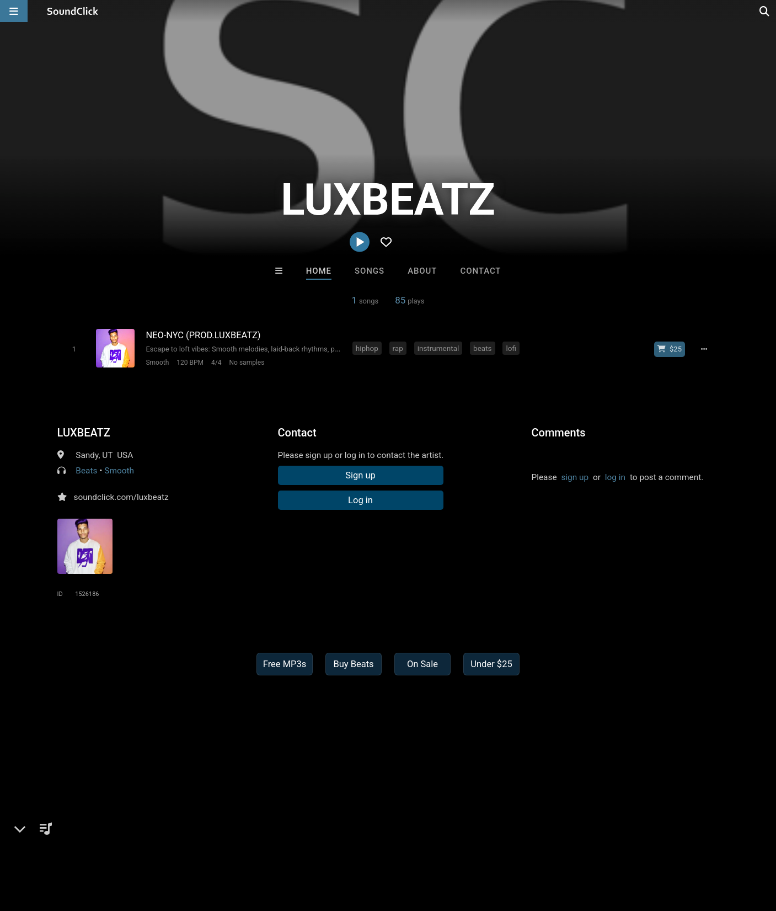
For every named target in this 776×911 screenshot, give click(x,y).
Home (318, 271)
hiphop (367, 348)
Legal (297, 845)
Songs (369, 271)
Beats (86, 470)
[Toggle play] (74, 349)
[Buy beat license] (670, 349)
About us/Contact (98, 845)
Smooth (157, 362)
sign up (574, 477)
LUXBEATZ (83, 432)
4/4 (216, 362)
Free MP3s (285, 663)
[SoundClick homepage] (73, 11)
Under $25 (491, 663)
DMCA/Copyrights (205, 845)
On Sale (422, 663)
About (422, 271)
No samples (246, 362)
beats (483, 348)
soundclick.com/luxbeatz (121, 497)
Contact (481, 271)
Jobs (151, 845)
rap (398, 348)
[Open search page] (765, 11)
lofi (511, 348)
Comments (559, 432)
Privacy (263, 845)
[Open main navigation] (14, 11)
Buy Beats (353, 663)
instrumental (438, 348)
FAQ (46, 845)
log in (615, 477)
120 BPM (189, 362)
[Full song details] (705, 349)
